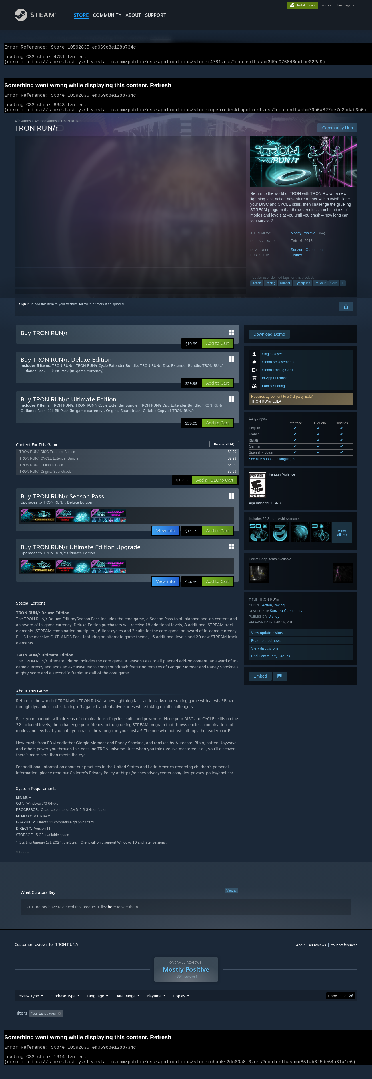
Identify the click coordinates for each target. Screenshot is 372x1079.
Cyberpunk (302, 290)
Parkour (320, 290)
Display (179, 1006)
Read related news (266, 647)
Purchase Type (62, 1006)
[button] (301, 406)
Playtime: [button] (145, 1024)
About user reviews (311, 952)
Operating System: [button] (234, 1024)
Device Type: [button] (307, 1024)
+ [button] (342, 290)
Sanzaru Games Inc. (308, 256)
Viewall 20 (342, 539)
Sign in (24, 311)
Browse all (224, 451)
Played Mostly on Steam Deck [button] (186, 1024)
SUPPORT (155, 15)
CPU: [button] (263, 1024)
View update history (267, 639)
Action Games (46, 128)
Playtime (154, 1006)
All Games (23, 128)
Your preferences (344, 952)
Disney (296, 262)
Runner (285, 290)
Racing (270, 290)
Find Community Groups (270, 663)
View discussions (264, 655)
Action (256, 290)
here (112, 914)
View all (231, 897)
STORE (81, 15)
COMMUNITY (107, 15)
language (344, 5)
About (133, 15)
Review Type (28, 1006)
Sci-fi (333, 290)
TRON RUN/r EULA (266, 408)
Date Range (125, 1006)
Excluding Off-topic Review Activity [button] (101, 1024)
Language (95, 1006)
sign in (326, 5)
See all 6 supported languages (272, 466)
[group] (186, 1025)
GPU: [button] (283, 1024)
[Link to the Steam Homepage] (40, 19)
